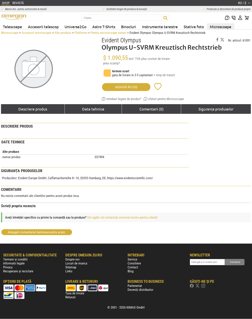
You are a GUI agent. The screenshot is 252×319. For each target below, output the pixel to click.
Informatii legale (14, 263)
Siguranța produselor (215, 109)
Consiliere (134, 263)
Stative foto (194, 26)
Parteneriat (135, 286)
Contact (133, 267)
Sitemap (70, 267)
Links (68, 271)
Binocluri (128, 26)
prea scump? (111, 63)
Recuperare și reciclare (18, 271)
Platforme (80, 33)
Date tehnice (93, 109)
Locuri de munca (76, 263)
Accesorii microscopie (36, 33)
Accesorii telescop (43, 26)
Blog (130, 271)
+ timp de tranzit (164, 75)
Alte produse (63, 33)
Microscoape (220, 26)
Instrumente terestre (160, 26)
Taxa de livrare (74, 293)
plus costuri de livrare (155, 59)
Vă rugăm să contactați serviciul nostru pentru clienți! (122, 217)
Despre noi (72, 259)
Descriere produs (32, 109)
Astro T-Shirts (103, 26)
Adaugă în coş (126, 87)
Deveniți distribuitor (140, 290)
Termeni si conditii (15, 259)
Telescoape (12, 26)
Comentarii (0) (151, 109)
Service (132, 259)
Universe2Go (75, 26)
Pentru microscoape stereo (108, 33)
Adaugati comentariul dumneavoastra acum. (37, 232)
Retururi (70, 297)
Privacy (8, 267)
